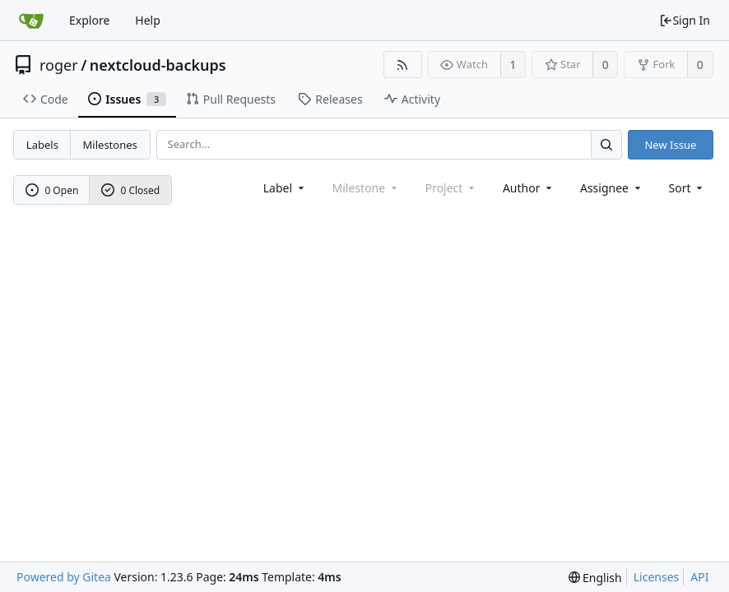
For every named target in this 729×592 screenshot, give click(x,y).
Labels (42, 144)
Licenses (657, 577)
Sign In (684, 20)
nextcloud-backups (158, 65)
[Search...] (606, 144)
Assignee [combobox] (611, 188)
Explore (89, 20)
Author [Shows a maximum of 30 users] (529, 188)
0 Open (52, 190)
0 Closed (130, 190)
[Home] (31, 20)
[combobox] (285, 188)
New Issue (670, 144)
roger (58, 65)
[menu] (687, 188)
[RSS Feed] (402, 64)
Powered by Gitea (63, 577)
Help (147, 20)
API (699, 577)
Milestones (110, 144)
